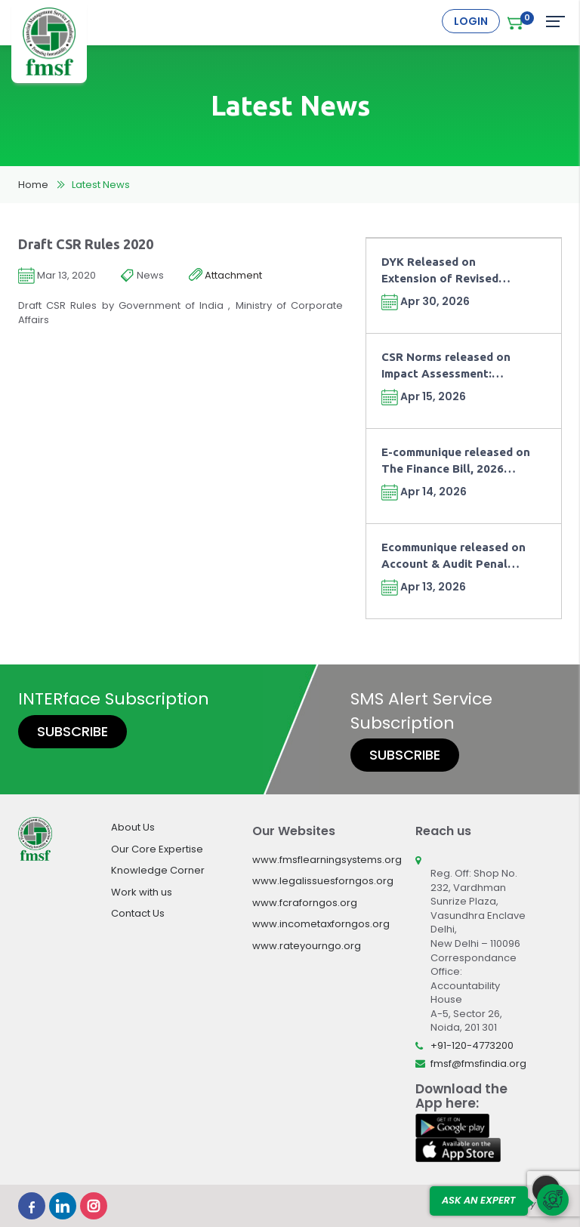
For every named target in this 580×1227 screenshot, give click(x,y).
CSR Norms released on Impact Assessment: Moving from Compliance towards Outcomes (449, 365)
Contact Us (138, 913)
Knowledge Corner (158, 870)
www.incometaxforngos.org (321, 924)
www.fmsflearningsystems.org (327, 859)
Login (471, 21)
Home (33, 184)
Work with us (141, 892)
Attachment (225, 275)
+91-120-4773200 (472, 1045)
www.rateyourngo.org (306, 946)
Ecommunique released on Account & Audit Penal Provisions (453, 556)
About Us (133, 827)
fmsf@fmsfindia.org (478, 1063)
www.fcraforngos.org (304, 903)
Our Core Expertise (157, 849)
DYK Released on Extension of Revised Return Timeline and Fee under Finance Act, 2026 (449, 270)
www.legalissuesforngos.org (322, 881)
